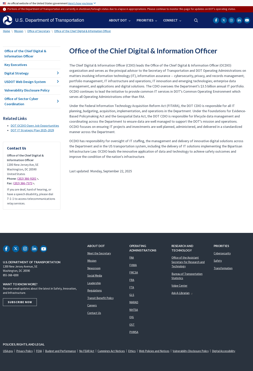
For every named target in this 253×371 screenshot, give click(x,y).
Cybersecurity (222, 253)
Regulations (94, 290)
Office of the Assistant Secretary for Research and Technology (188, 262)
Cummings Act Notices (111, 351)
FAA (131, 257)
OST (132, 325)
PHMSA (133, 332)
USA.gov (8, 351)
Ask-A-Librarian (182, 293)
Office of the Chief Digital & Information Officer (82, 31)
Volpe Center (179, 285)
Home (6, 31)
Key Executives (15, 64)
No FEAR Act (86, 351)
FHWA (133, 265)
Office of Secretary (38, 31)
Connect (170, 20)
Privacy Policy (24, 351)
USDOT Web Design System (31, 82)
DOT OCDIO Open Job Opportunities (35, 125)
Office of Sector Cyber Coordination (31, 101)
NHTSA (133, 310)
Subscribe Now (20, 302)
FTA (131, 287)
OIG (131, 317)
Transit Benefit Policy (100, 298)
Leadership (94, 283)
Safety (218, 260)
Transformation (223, 268)
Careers (92, 305)
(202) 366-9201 (28, 178)
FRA (131, 280)
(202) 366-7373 (24, 183)
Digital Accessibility (223, 351)
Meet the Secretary (99, 253)
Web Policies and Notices (154, 351)
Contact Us (94, 313)
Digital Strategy (31, 73)
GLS (131, 295)
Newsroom (93, 268)
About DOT (118, 20)
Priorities (145, 20)
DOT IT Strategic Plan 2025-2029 (32, 130)
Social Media (94, 275)
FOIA (39, 351)
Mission (18, 31)
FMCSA (133, 272)
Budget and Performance (60, 351)
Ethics (132, 351)
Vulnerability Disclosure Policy (27, 90)
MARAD (133, 302)
